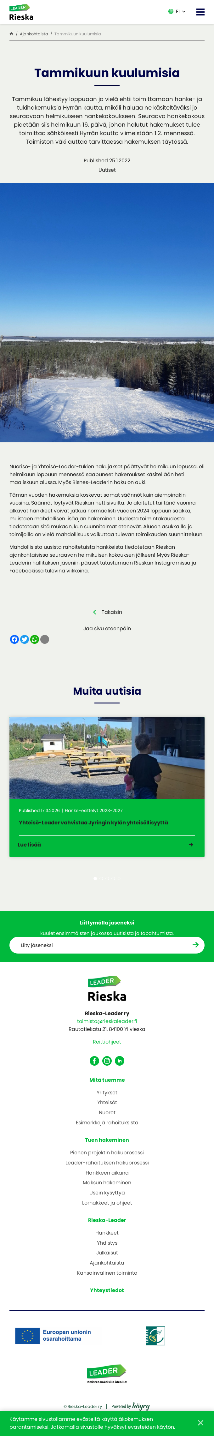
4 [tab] (113, 882)
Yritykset (107, 1096)
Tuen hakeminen (107, 1143)
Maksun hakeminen (107, 1186)
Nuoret (107, 1116)
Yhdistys (107, 1246)
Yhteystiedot (107, 1294)
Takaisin (112, 612)
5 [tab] (119, 882)
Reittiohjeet (107, 1045)
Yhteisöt (107, 1106)
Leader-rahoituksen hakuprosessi (107, 1167)
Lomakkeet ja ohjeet (107, 1207)
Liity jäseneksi (38, 948)
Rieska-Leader (107, 1224)
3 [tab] (107, 882)
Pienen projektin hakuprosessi (107, 1156)
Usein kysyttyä (107, 1197)
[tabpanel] (107, 788)
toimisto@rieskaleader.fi (107, 1025)
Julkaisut (107, 1257)
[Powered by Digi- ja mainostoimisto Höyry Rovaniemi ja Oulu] (130, 1408)
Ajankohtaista (107, 1267)
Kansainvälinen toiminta (107, 1277)
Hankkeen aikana (107, 1176)
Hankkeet (107, 1237)
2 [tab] (101, 882)
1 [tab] (95, 882)
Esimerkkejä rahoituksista (107, 1126)
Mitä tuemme (107, 1083)
